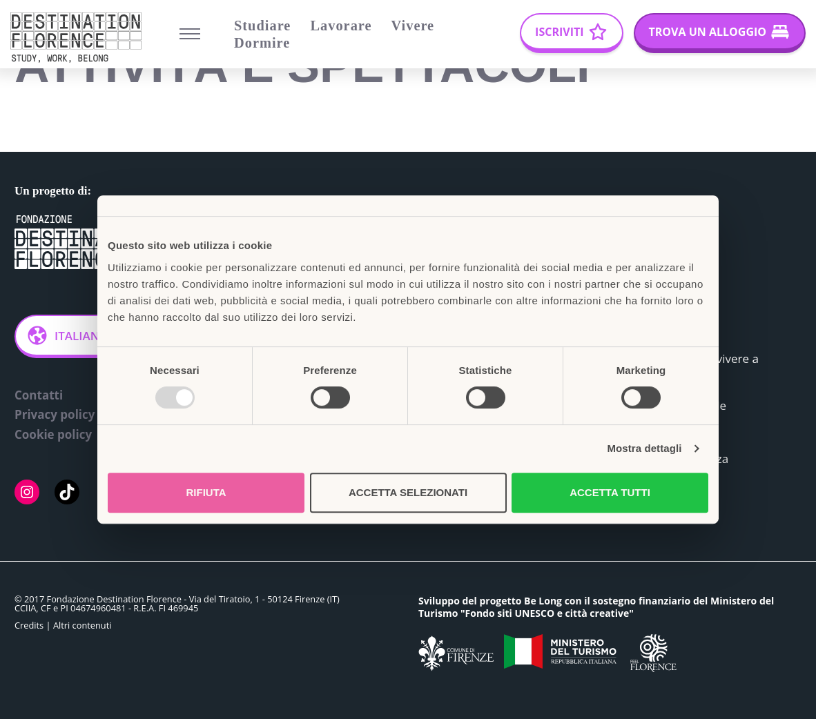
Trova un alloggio (707, 31)
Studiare (262, 25)
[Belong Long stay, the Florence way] (79, 37)
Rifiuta (206, 492)
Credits (28, 626)
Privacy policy (54, 415)
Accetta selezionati (408, 492)
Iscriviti (559, 31)
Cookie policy (53, 435)
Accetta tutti (610, 492)
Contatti (38, 395)
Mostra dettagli (644, 448)
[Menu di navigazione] (190, 33)
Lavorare (340, 25)
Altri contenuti (82, 626)
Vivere (413, 25)
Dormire (262, 42)
